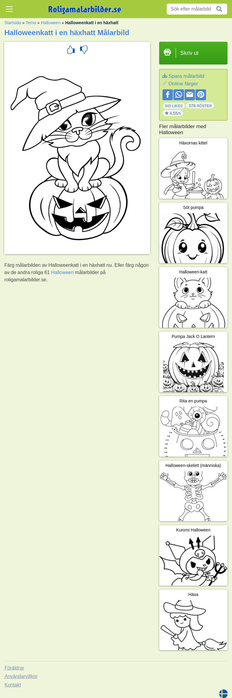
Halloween (50, 22)
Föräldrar (14, 667)
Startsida (12, 22)
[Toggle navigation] (9, 9)
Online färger (183, 84)
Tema (31, 22)
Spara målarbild (186, 76)
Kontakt (13, 684)
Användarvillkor (21, 676)
